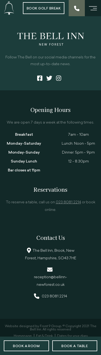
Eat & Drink (44, 336)
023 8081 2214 (68, 202)
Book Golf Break (44, 8)
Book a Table (74, 346)
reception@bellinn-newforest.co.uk (50, 281)
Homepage (23, 336)
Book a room (26, 346)
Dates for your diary (72, 336)
